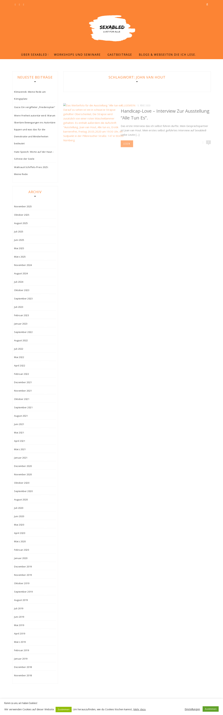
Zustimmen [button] (64, 709)
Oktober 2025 (21, 214)
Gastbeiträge (119, 55)
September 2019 (23, 591)
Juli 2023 (18, 306)
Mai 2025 (19, 248)
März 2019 (20, 641)
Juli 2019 (18, 608)
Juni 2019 (19, 616)
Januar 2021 (21, 457)
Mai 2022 (19, 357)
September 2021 (23, 407)
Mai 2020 (19, 524)
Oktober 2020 (21, 482)
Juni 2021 (19, 424)
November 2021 (23, 390)
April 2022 (19, 365)
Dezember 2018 (23, 667)
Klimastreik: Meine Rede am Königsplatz (30, 95)
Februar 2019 (21, 650)
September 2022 (23, 332)
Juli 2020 (18, 507)
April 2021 (19, 440)
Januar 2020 (21, 558)
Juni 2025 (19, 239)
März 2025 (20, 256)
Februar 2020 (21, 549)
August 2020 (21, 499)
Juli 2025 (18, 231)
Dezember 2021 (23, 382)
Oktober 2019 (21, 583)
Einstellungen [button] (192, 709)
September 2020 (23, 491)
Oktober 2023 (21, 290)
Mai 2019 (19, 625)
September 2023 (23, 298)
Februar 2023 (21, 315)
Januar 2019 (21, 658)
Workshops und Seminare (77, 55)
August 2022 (21, 340)
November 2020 (23, 474)
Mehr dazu (139, 709)
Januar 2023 (21, 323)
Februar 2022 (21, 373)
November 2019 (23, 574)
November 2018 (23, 675)
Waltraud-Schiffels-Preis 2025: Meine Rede (31, 171)
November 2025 (23, 206)
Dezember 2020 (23, 466)
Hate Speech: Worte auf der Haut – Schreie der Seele (34, 155)
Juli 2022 (18, 348)
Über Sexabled (34, 55)
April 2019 (19, 633)
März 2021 (20, 449)
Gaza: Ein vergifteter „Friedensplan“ (34, 107)
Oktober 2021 (21, 399)
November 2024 (23, 265)
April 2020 (19, 533)
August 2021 (21, 415)
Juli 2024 (18, 281)
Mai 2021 (19, 432)
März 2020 (20, 541)
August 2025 (21, 223)
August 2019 (21, 600)
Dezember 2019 (23, 566)
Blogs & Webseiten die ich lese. (167, 55)
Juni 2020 (19, 516)
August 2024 (21, 273)
